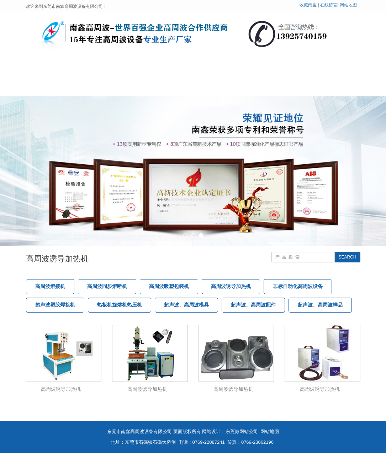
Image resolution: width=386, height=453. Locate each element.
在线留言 (328, 4)
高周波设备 (155, 71)
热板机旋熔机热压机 (119, 305)
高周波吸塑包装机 (169, 286)
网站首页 (53, 71)
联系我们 (102, 88)
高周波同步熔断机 (107, 286)
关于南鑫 (102, 71)
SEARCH (347, 257)
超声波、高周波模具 (186, 305)
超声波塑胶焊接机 (55, 305)
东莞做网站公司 (242, 431)
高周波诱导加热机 (231, 286)
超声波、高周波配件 (253, 305)
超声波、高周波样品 (320, 305)
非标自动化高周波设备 (298, 286)
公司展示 (256, 71)
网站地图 (348, 4)
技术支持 (207, 71)
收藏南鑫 (308, 4)
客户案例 (306, 71)
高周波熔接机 (50, 286)
